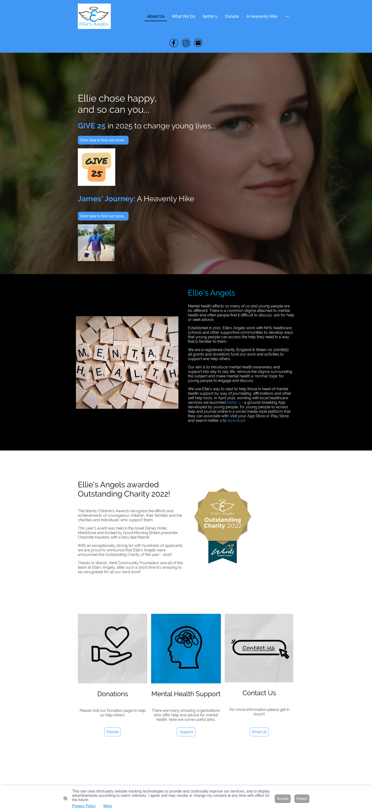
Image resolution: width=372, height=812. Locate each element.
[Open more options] (287, 16)
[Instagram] (186, 43)
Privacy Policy (84, 806)
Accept (282, 799)
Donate (113, 732)
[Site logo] (94, 16)
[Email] (198, 43)
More (107, 806)
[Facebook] (173, 43)
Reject (302, 799)
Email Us (259, 732)
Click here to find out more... (103, 140)
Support (186, 732)
